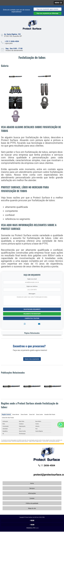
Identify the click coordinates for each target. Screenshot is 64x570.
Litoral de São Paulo (8, 417)
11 (46, 465)
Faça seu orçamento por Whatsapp (47, 13)
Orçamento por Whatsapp (32, 314)
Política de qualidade (32, 503)
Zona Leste (39, 414)
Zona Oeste (24, 414)
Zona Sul (31, 414)
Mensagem (32, 293)
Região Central (6, 414)
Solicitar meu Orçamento (32, 309)
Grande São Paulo (49, 414)
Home (32, 483)
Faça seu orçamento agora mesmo (47, 9)
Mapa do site (32, 508)
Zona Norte (15, 414)
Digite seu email (32, 279)
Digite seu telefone (32, 286)
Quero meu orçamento (32, 359)
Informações (32, 493)
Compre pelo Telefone (32, 318)
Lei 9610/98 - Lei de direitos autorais (51, 441)
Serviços (32, 488)
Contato (32, 498)
